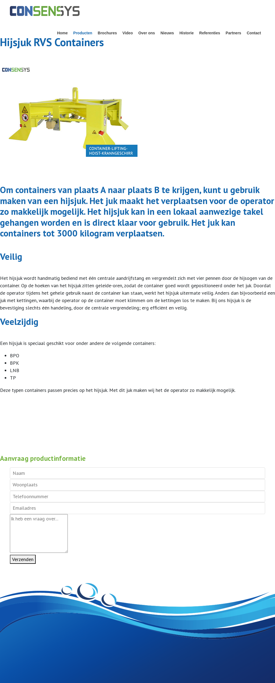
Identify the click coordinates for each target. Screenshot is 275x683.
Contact (254, 33)
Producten (82, 33)
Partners (233, 33)
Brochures (107, 33)
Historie (186, 33)
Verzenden (22, 559)
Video (127, 33)
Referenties (209, 33)
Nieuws (167, 33)
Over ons (146, 33)
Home (62, 33)
